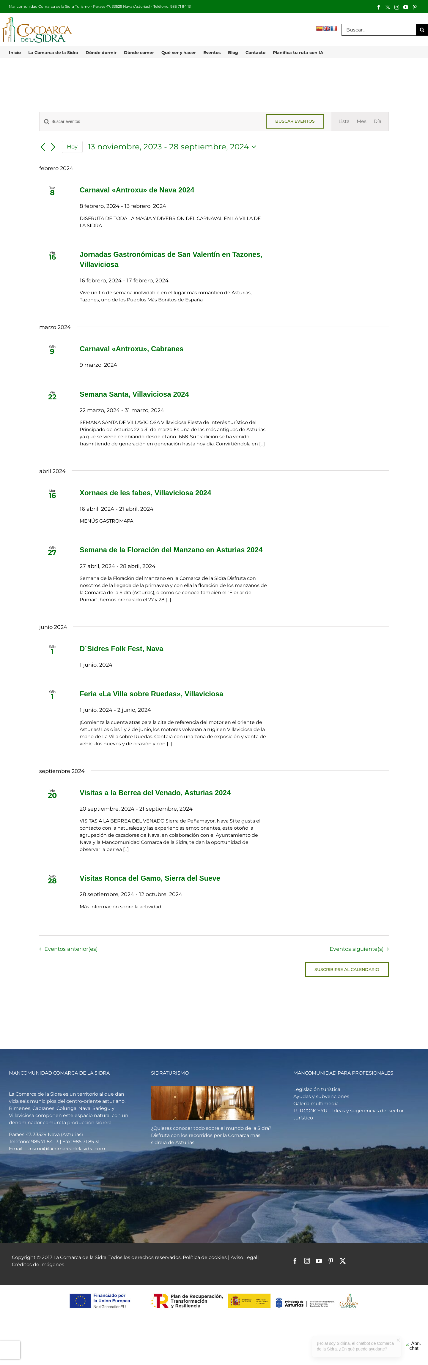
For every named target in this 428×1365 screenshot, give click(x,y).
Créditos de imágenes (38, 1264)
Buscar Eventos (295, 121)
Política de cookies (205, 1257)
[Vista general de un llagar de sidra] (202, 1088)
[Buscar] (422, 30)
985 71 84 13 (180, 6)
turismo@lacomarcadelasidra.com (64, 1149)
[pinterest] (331, 1261)
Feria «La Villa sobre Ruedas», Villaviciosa (151, 694)
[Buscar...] (379, 30)
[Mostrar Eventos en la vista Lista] (344, 121)
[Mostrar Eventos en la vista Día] (377, 121)
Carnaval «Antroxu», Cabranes (131, 349)
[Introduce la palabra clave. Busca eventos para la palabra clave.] (149, 121)
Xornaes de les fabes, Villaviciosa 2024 (145, 493)
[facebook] (295, 1261)
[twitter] (343, 1261)
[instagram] (307, 1261)
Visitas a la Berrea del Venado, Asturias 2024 (155, 793)
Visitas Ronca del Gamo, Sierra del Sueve (150, 878)
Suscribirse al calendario (346, 969)
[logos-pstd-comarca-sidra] (214, 1293)
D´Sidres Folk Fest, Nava (121, 649)
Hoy (72, 146)
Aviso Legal (244, 1257)
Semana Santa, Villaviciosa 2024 (134, 394)
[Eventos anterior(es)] (42, 147)
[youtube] (319, 1261)
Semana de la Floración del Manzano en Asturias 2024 (171, 550)
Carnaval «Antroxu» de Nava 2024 (137, 190)
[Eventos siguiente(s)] (52, 147)
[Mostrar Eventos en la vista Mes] (361, 121)
